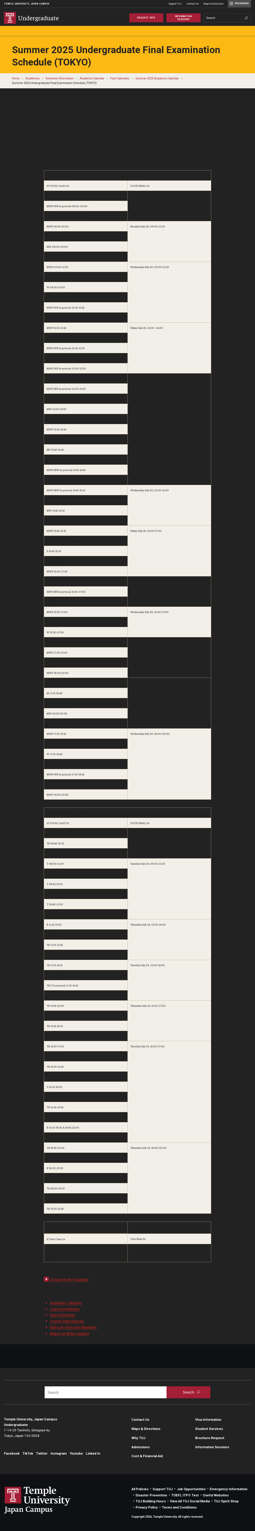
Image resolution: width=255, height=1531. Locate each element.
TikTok (28, 1453)
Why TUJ (138, 1438)
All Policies (139, 1489)
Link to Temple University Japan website (44, 1500)
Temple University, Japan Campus (26, 3)
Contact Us (192, 3)
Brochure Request (209, 1438)
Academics (33, 78)
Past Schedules (62, 1314)
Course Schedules (64, 1308)
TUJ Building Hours (151, 1501)
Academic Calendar (92, 78)
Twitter (42, 1453)
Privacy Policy (147, 1507)
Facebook (12, 1453)
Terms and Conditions (179, 1507)
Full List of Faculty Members (73, 1327)
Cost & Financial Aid (147, 1456)
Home (16, 78)
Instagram (59, 1453)
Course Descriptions (67, 1321)
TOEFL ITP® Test (185, 1495)
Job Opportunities (191, 1489)
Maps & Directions (214, 3)
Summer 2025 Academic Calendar (157, 78)
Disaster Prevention (151, 1495)
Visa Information (208, 1420)
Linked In (93, 1453)
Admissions (140, 1447)
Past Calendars (119, 78)
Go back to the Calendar (69, 1279)
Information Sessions (212, 1447)
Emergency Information (228, 1489)
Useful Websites (216, 1495)
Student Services (209, 1429)
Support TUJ (175, 3)
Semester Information (60, 78)
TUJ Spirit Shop (226, 1501)
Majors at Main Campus (69, 1333)
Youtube (76, 1453)
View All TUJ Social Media (190, 1501)
